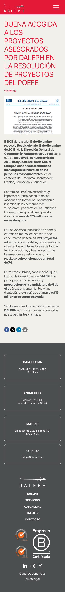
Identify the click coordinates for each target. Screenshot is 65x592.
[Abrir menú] (56, 7)
